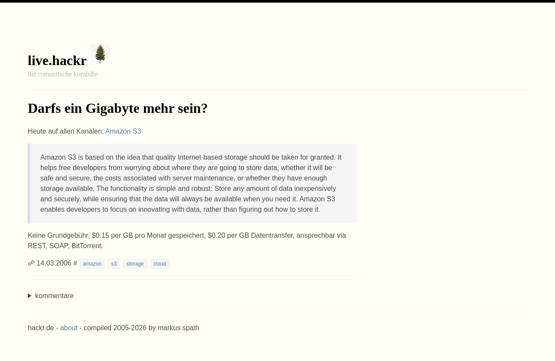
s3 (114, 264)
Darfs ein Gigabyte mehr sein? (118, 108)
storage (135, 264)
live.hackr (57, 60)
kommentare (54, 295)
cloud (159, 264)
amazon (92, 264)
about (69, 327)
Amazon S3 (123, 131)
